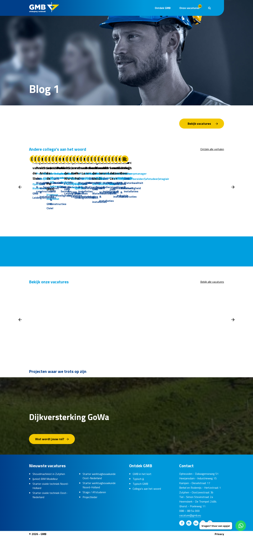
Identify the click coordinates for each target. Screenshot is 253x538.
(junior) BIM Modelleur (45, 480)
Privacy (219, 535)
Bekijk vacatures (199, 123)
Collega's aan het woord (147, 490)
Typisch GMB (140, 485)
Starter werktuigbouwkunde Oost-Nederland (99, 477)
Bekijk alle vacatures (212, 283)
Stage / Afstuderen (94, 493)
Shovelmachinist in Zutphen (49, 475)
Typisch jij (138, 480)
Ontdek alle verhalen (212, 149)
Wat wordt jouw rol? (49, 440)
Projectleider (90, 498)
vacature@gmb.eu (190, 516)
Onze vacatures (190, 7)
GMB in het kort (142, 475)
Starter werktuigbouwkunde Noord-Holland (99, 486)
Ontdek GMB (163, 8)
